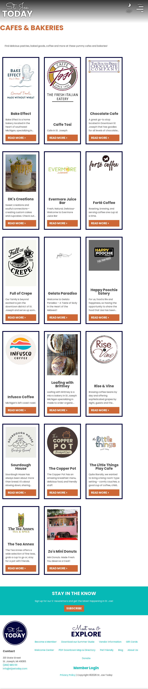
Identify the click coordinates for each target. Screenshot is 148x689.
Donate (86, 658)
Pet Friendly (106, 650)
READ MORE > (17, 138)
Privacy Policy (67, 675)
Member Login (86, 668)
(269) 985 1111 (10, 665)
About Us (133, 650)
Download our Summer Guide (77, 641)
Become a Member (46, 641)
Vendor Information (110, 641)
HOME (17, 9)
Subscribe (74, 608)
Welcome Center (44, 650)
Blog (120, 650)
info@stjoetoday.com (15, 668)
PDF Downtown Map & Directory (77, 650)
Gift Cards (132, 641)
